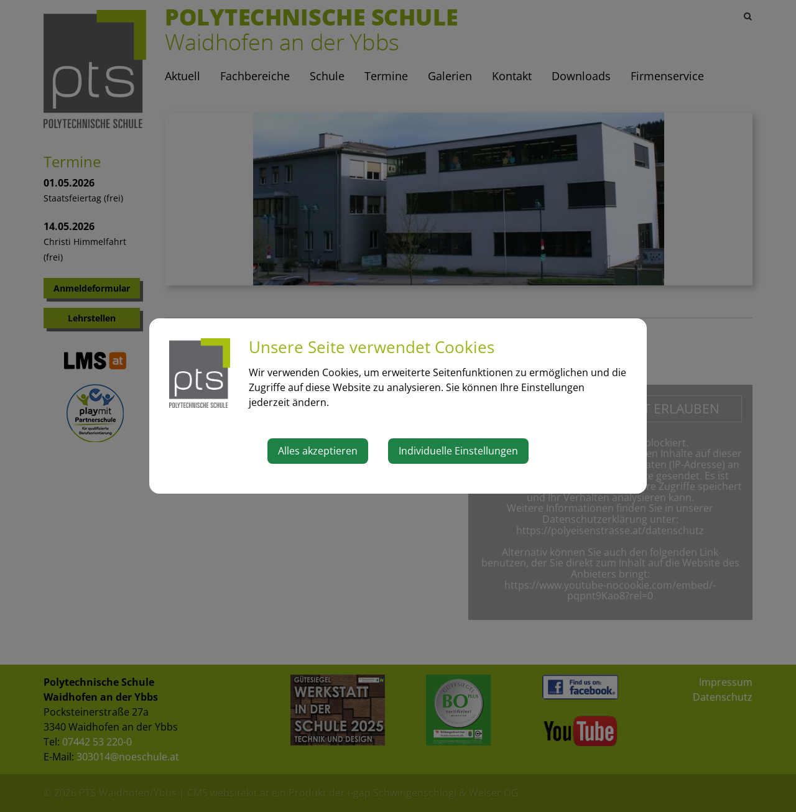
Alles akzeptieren (318, 451)
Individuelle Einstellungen (458, 451)
